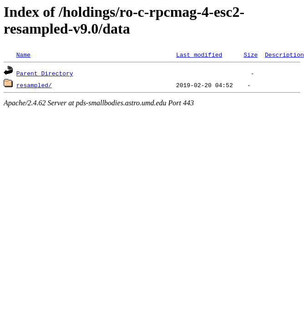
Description (284, 54)
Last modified (199, 54)
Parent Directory (44, 73)
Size (250, 54)
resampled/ (34, 85)
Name (23, 54)
